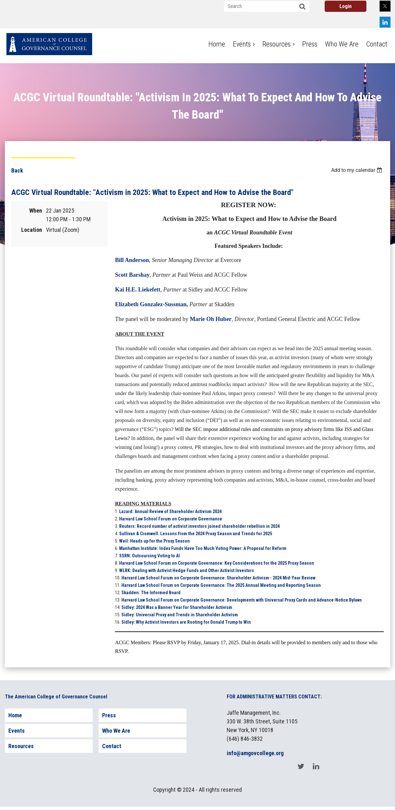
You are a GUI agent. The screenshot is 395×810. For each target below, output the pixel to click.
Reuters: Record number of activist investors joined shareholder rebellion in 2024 (199, 526)
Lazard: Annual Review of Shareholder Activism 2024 (170, 511)
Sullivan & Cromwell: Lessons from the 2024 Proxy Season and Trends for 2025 (195, 533)
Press (109, 715)
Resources (21, 746)
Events (16, 730)
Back (17, 170)
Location (31, 229)
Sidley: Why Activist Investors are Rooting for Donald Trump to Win (186, 622)
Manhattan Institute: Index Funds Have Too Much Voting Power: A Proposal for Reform (202, 548)
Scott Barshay (132, 275)
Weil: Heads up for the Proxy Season (154, 541)
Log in (345, 6)
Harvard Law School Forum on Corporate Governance (170, 518)
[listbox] (357, 170)
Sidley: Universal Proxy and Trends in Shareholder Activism (179, 614)
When (35, 210)
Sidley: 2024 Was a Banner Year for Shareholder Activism (176, 607)
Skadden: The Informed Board (150, 592)
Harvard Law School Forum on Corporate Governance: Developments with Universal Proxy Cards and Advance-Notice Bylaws (241, 600)
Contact (111, 746)
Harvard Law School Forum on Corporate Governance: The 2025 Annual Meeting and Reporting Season (221, 585)
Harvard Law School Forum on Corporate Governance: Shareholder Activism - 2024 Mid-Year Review (218, 577)
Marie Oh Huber (211, 319)
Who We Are (116, 730)
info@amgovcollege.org (255, 753)
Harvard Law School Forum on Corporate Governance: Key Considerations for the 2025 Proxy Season (216, 563)
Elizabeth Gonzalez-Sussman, (151, 304)
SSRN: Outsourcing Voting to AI (149, 555)
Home (15, 715)
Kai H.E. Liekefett (137, 289)
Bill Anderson (132, 260)
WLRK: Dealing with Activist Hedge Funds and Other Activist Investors (187, 570)
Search (302, 7)
